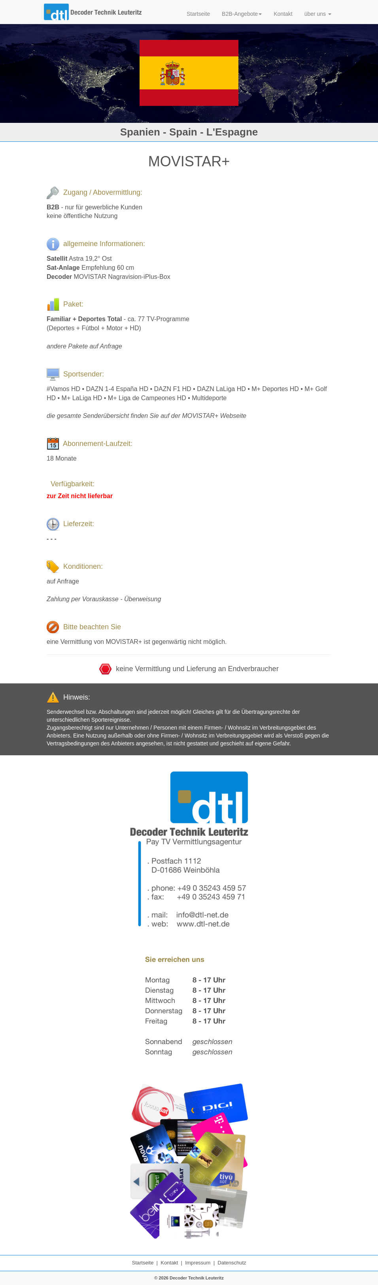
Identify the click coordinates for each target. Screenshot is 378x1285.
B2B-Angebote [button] (242, 14)
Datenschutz (231, 1263)
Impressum (197, 1263)
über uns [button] (317, 14)
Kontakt (283, 14)
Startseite (198, 14)
